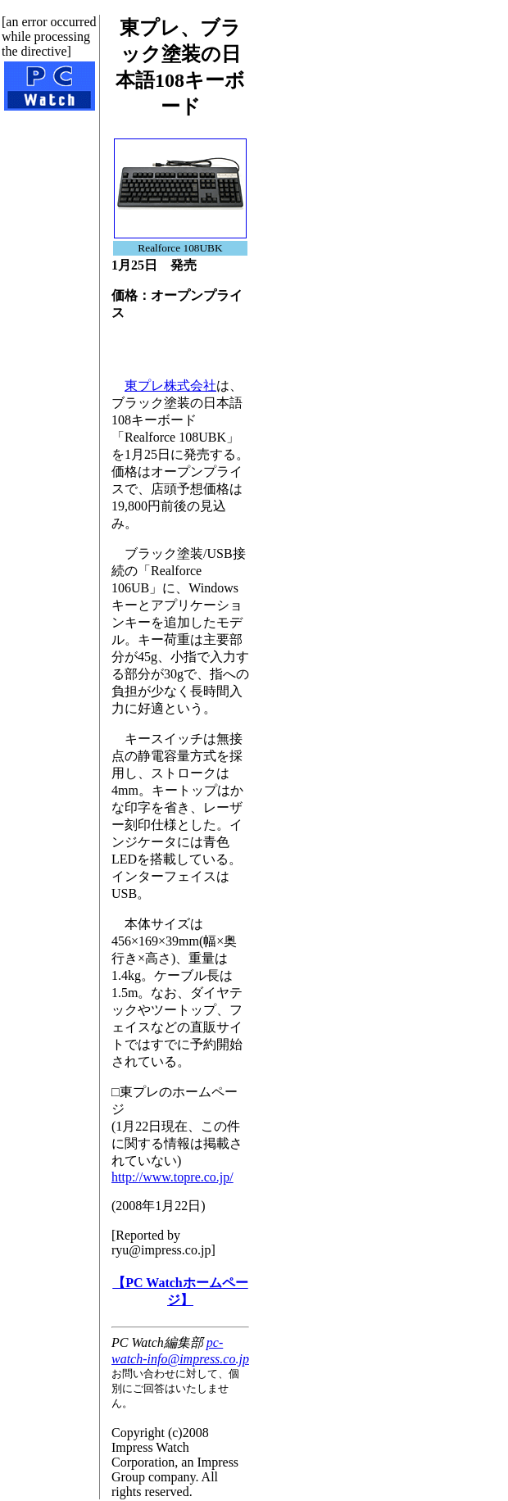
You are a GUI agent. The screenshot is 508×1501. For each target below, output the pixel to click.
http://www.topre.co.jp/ (172, 1177)
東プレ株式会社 (170, 385)
